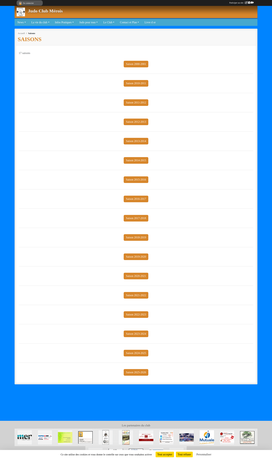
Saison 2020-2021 (136, 275)
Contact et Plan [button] (128, 22)
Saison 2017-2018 (136, 218)
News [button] (20, 22)
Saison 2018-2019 (136, 237)
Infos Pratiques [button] (63, 22)
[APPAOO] (105, 437)
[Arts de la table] (146, 437)
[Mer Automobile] (85, 437)
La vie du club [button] (39, 22)
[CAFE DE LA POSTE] (65, 437)
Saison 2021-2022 (136, 295)
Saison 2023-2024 (136, 333)
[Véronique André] (166, 437)
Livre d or (150, 22)
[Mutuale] (206, 437)
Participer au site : (241, 3)
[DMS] (186, 437)
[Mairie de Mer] (24, 437)
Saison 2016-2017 (136, 198)
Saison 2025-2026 (136, 372)
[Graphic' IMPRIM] (125, 437)
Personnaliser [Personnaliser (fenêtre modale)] (203, 454)
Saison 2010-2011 (136, 83)
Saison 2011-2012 (136, 102)
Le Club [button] (107, 22)
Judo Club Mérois (45, 11)
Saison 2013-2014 (136, 141)
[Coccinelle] (227, 437)
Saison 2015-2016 (136, 179)
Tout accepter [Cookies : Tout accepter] (164, 454)
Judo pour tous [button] (87, 22)
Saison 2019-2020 (136, 256)
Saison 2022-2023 (136, 314)
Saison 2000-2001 (136, 63)
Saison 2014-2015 (136, 160)
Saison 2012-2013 (136, 121)
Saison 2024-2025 (136, 353)
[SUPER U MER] (45, 437)
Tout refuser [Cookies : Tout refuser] (184, 454)
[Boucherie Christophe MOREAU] (247, 437)
